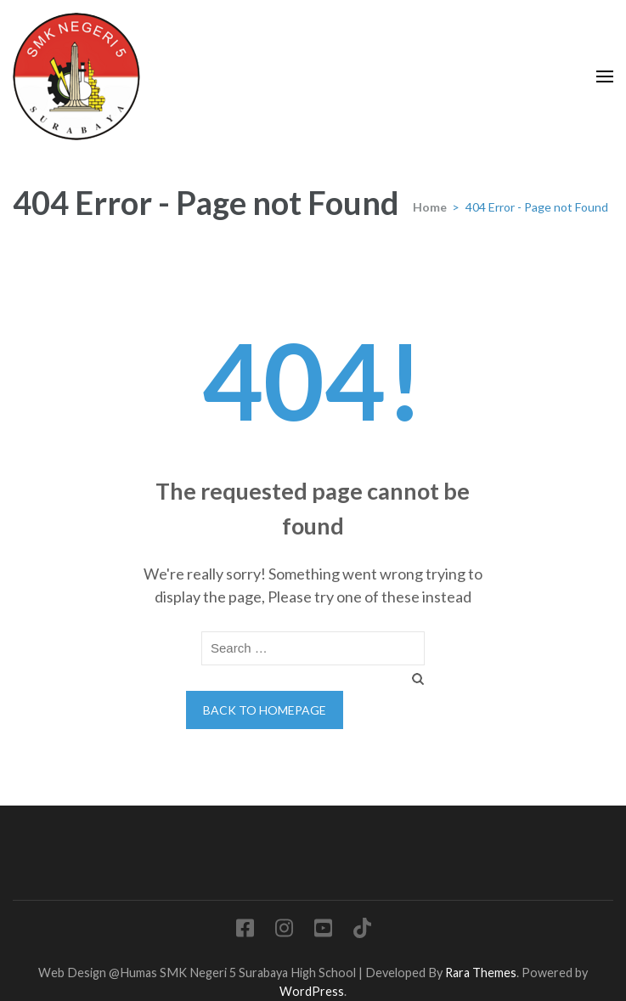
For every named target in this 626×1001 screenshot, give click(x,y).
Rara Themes (480, 972)
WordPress (311, 991)
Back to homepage (264, 710)
